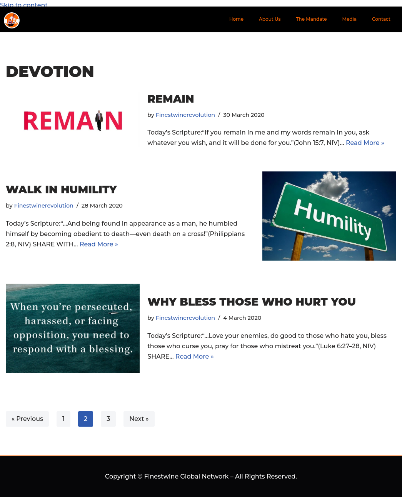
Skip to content (24, 5)
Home (236, 19)
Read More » (365, 142)
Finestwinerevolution (185, 114)
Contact (381, 19)
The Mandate (311, 19)
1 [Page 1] (63, 418)
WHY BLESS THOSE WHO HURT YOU (251, 301)
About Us (269, 19)
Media (349, 19)
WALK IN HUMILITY (61, 189)
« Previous (27, 418)
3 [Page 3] (108, 418)
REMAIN (170, 98)
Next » (138, 418)
